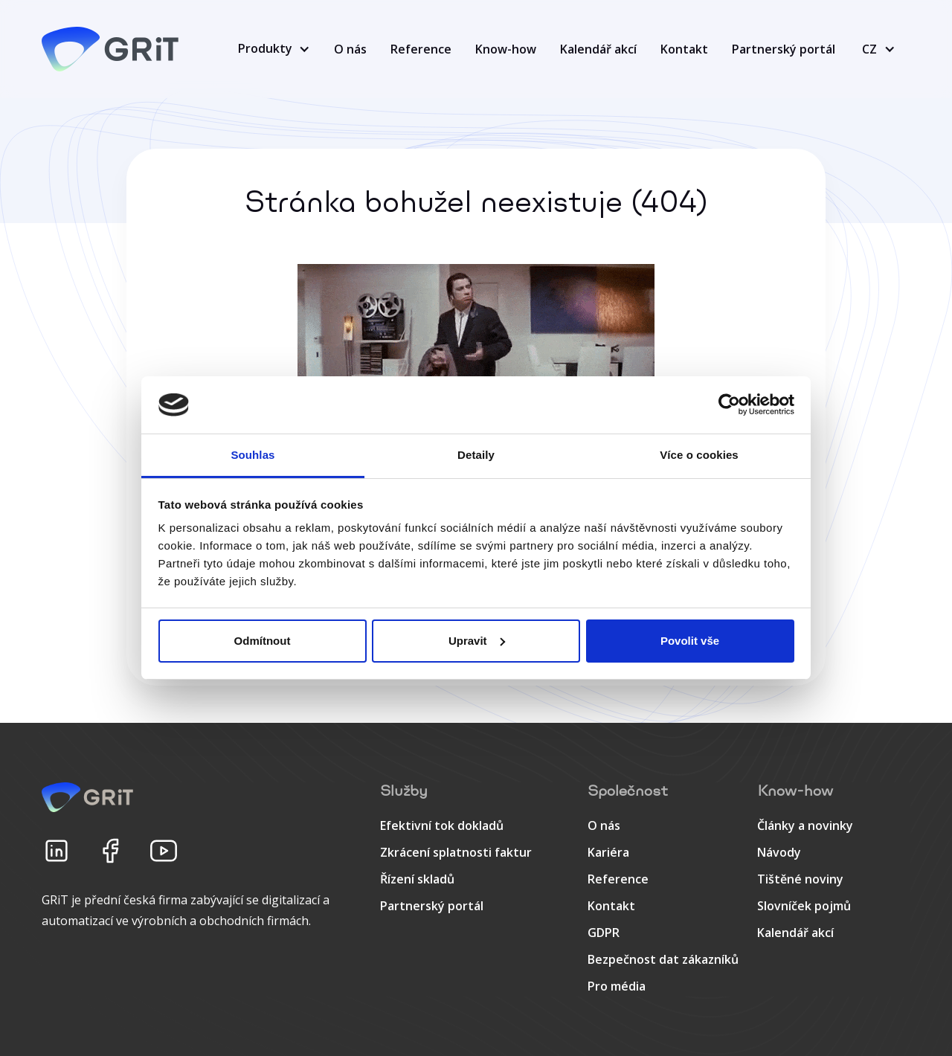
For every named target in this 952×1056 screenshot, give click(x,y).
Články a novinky (805, 825)
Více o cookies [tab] (699, 454)
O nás (350, 49)
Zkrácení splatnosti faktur (456, 852)
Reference (420, 49)
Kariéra (608, 852)
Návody (779, 852)
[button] (274, 49)
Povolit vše (689, 640)
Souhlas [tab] (252, 454)
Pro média (617, 986)
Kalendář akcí (598, 49)
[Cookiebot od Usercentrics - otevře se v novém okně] (729, 404)
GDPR (604, 932)
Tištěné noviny (800, 879)
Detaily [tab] (476, 454)
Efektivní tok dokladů (442, 825)
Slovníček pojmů (804, 906)
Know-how (505, 49)
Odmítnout (262, 640)
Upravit (476, 640)
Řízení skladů (417, 879)
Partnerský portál (783, 49)
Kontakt (684, 49)
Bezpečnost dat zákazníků (663, 959)
